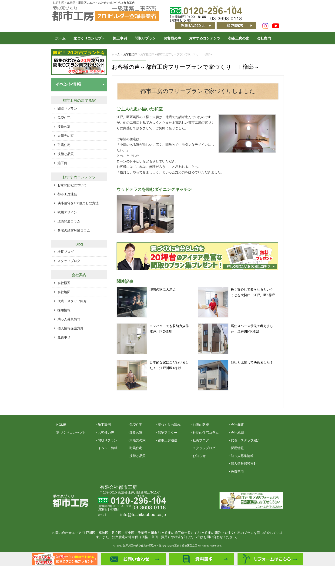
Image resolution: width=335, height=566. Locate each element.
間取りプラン (145, 38)
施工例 (62, 163)
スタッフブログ (68, 261)
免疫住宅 (63, 117)
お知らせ (199, 456)
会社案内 (264, 38)
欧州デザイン (67, 212)
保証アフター (167, 432)
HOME (61, 425)
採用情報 (63, 310)
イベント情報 (107, 448)
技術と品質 (65, 154)
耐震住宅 (63, 145)
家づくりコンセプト (89, 38)
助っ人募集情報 (68, 319)
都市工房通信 (67, 194)
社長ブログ (65, 252)
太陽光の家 (65, 136)
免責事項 (63, 337)
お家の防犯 (201, 425)
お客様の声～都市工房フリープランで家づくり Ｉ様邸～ (185, 67)
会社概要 (63, 283)
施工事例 (120, 38)
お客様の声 (172, 38)
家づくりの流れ (169, 425)
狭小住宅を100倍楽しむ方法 (78, 203)
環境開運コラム (68, 221)
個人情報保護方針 (70, 328)
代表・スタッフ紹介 (72, 301)
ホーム (60, 38)
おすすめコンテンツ (204, 38)
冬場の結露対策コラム (73, 230)
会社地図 (63, 292)
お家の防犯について (72, 185)
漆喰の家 (63, 127)
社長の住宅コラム (206, 432)
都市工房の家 (238, 38)
